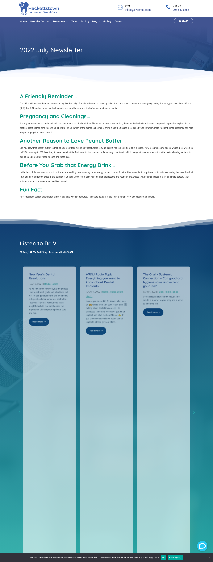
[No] (209, 557)
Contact (183, 21)
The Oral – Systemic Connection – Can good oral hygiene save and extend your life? (161, 278)
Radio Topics (52, 282)
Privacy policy (175, 557)
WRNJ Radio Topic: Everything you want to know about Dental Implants (103, 278)
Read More (39, 319)
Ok (163, 557)
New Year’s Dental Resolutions (44, 275)
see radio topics (106, 356)
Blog (159, 289)
